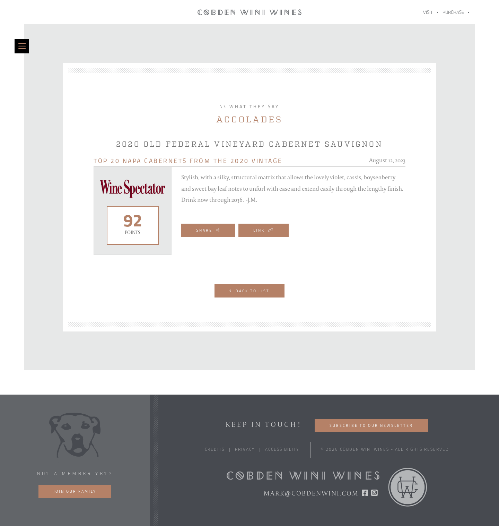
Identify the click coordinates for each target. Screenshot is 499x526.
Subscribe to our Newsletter (371, 426)
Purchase (453, 12)
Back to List (249, 291)
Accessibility (282, 450)
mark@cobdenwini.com (311, 493)
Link (263, 230)
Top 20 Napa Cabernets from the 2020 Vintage (188, 161)
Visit (428, 12)
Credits (215, 450)
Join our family (74, 492)
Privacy (245, 450)
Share (208, 230)
